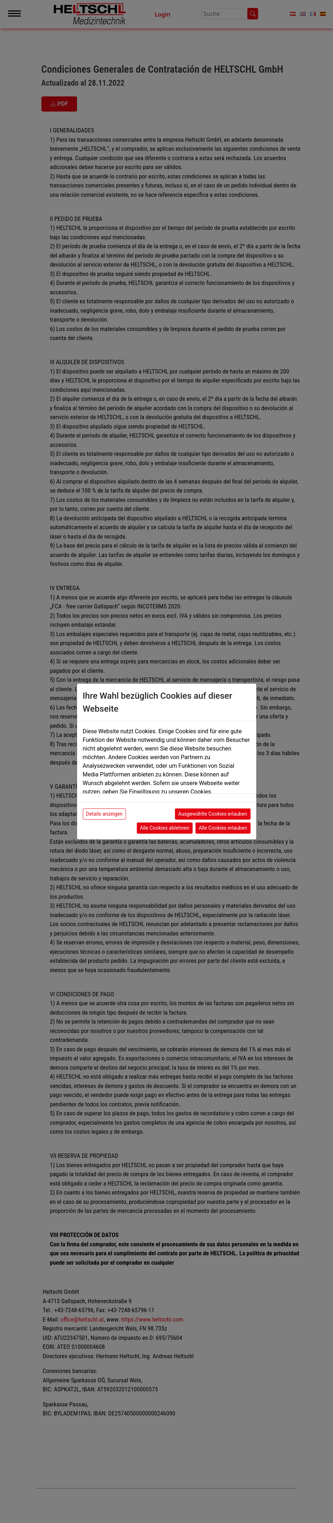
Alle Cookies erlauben (223, 828)
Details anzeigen (104, 814)
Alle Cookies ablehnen (164, 828)
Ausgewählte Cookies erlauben (212, 814)
